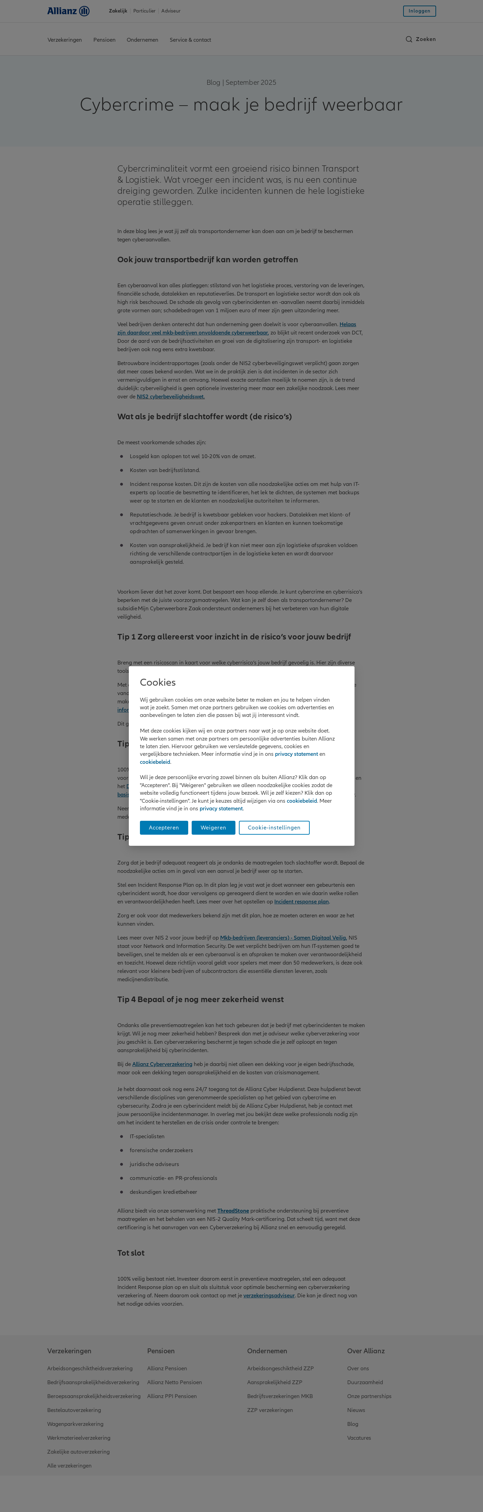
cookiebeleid (155, 762)
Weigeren (213, 827)
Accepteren (164, 827)
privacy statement (296, 754)
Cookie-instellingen (274, 827)
